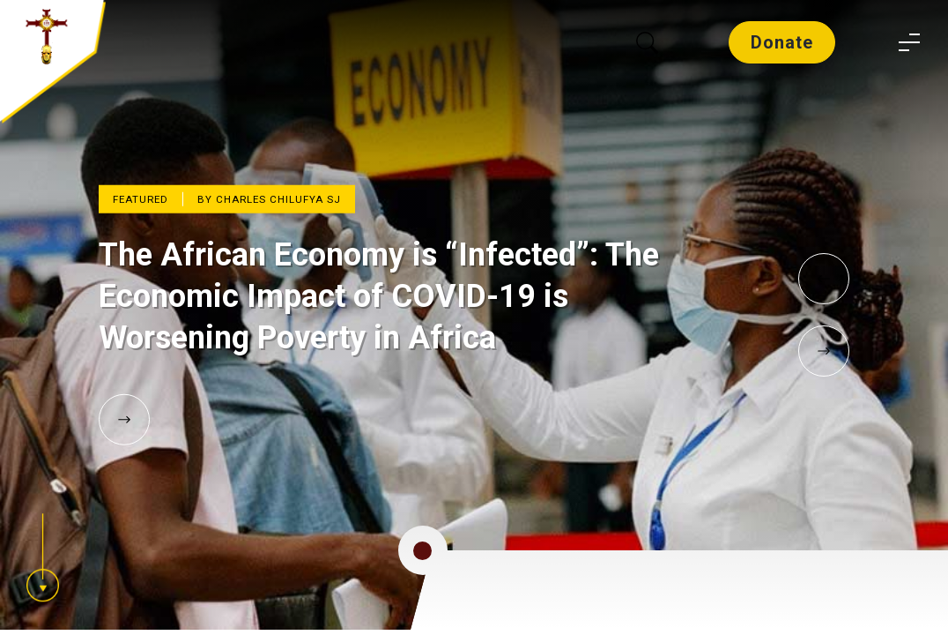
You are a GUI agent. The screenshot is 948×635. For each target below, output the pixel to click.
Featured (140, 199)
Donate (782, 42)
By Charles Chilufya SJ (269, 199)
